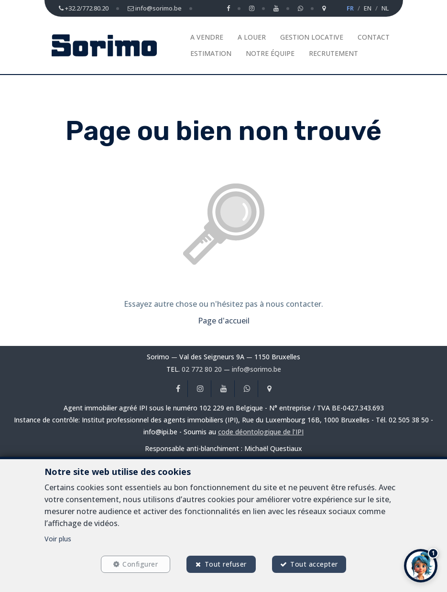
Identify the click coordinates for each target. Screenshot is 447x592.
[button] (420, 565)
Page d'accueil (224, 320)
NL (385, 8)
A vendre (206, 37)
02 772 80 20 (202, 369)
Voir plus (57, 538)
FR (350, 8)
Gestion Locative (311, 37)
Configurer (140, 564)
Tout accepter (314, 564)
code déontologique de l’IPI (261, 431)
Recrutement (333, 53)
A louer (252, 37)
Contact (374, 37)
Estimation (210, 53)
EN (367, 8)
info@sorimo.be (256, 369)
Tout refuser (226, 564)
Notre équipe (270, 53)
